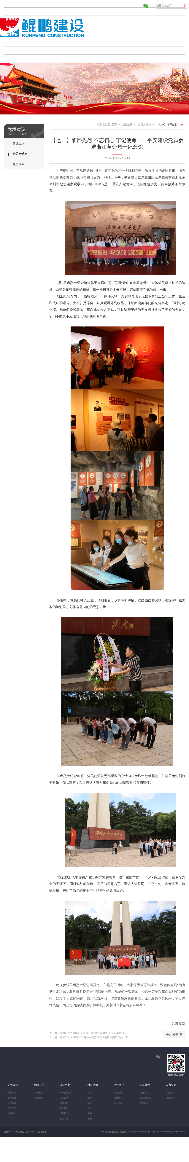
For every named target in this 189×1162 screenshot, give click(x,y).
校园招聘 (170, 1097)
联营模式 (64, 1113)
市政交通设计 (66, 1092)
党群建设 (12, 50)
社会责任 (118, 1097)
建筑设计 (64, 1097)
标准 (90, 1103)
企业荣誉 (11, 1108)
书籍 (90, 1118)
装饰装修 (64, 1118)
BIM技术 (64, 1103)
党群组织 (18, 143)
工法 (90, 1092)
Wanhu (182, 1131)
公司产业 (12, 27)
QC (89, 1108)
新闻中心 (12, 19)
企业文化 (12, 42)
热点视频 (38, 1097)
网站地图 (19, 1131)
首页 (9, 3)
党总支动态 (19, 153)
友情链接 (42, 1131)
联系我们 (11, 1113)
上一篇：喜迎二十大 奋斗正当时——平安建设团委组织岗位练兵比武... (89, 1037)
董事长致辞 (13, 1097)
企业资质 (11, 1103)
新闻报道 (38, 1092)
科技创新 (12, 34)
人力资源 (12, 58)
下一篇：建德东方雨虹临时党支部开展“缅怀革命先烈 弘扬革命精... (87, 1033)
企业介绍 (11, 1092)
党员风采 (18, 164)
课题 (90, 1113)
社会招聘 (170, 1092)
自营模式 (64, 1108)
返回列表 (177, 1034)
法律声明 (30, 1131)
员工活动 (118, 1103)
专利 (90, 1097)
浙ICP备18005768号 (157, 1131)
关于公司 (12, 11)
